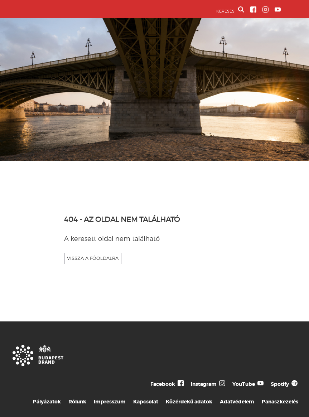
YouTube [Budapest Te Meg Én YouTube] (243, 384)
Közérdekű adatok (189, 401)
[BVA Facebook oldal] (253, 9)
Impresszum (110, 401)
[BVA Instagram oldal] (265, 9)
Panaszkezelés (280, 401)
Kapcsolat (145, 401)
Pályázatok (47, 401)
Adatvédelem (237, 401)
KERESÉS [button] (230, 10)
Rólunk (77, 401)
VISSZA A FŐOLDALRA (93, 258)
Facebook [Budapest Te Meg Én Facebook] (162, 384)
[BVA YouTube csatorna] (277, 9)
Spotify (280, 384)
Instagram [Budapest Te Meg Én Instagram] (204, 384)
